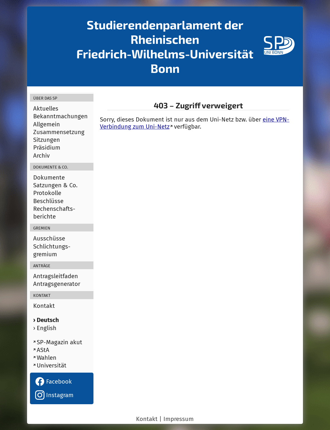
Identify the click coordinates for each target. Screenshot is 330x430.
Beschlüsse (48, 201)
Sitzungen (46, 139)
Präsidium (46, 147)
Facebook (53, 381)
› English (44, 328)
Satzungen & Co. (55, 185)
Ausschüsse (49, 238)
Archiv (41, 155)
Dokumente (49, 177)
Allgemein (46, 124)
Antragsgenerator (56, 284)
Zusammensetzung (58, 132)
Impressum (178, 419)
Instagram (54, 395)
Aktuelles (45, 108)
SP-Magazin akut (59, 342)
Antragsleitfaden (55, 276)
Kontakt (44, 305)
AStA (43, 350)
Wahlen (46, 357)
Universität (51, 365)
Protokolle (47, 193)
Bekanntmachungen (60, 116)
